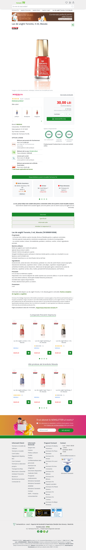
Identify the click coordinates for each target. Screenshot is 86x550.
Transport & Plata (17, 469)
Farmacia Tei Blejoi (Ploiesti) (51, 503)
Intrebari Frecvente (18, 474)
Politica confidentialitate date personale (34, 460)
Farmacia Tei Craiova (49, 498)
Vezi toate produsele (66, 95)
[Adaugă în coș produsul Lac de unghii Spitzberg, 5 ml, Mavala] (49, 353)
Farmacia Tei (15, 10)
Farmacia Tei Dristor (49, 457)
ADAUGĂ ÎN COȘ (59, 119)
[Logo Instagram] (44, 531)
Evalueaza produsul (17, 101)
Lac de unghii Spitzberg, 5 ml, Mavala (43, 341)
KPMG (48, 527)
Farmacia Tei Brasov (49, 493)
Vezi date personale (58, 425)
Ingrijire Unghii (46, 10)
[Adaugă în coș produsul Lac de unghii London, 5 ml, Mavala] (29, 353)
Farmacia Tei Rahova (49, 473)
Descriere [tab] (43, 214)
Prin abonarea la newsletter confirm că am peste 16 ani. (56, 423)
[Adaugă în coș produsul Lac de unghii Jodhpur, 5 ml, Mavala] (29, 402)
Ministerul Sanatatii (34, 481)
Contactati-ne (16, 482)
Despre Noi (31, 447)
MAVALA (19, 124)
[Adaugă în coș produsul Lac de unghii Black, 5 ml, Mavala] (70, 353)
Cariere (30, 450)
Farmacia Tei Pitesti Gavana (51, 488)
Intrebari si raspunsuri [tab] (43, 226)
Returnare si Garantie (18, 471)
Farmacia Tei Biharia (49, 478)
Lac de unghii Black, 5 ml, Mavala (64, 341)
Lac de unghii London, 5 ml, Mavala (22, 341)
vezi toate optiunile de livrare (22, 169)
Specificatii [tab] (43, 218)
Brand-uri (15, 476)
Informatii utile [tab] (43, 222)
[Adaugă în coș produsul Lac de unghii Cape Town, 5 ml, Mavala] (49, 402)
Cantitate (57, 114)
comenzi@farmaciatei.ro (67, 456)
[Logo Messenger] (41, 531)
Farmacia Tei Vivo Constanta (50, 467)
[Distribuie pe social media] (72, 24)
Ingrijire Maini (36, 10)
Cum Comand (16, 461)
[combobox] (43, 6)
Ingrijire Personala (26, 10)
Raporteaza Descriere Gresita (46, 308)
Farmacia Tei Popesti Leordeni (50, 483)
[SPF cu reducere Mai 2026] (43, 16)
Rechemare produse (18, 479)
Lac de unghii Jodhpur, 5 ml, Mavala (22, 390)
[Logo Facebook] (38, 531)
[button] (39, 199)
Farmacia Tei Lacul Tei (50, 462)
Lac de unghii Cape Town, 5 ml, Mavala (42, 390)
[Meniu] (13, 2)
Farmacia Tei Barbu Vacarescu (51, 447)
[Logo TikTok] (47, 531)
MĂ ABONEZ (66, 430)
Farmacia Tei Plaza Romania (50, 452)
